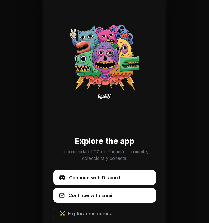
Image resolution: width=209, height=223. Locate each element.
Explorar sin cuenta (86, 213)
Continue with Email (86, 195)
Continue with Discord (89, 177)
